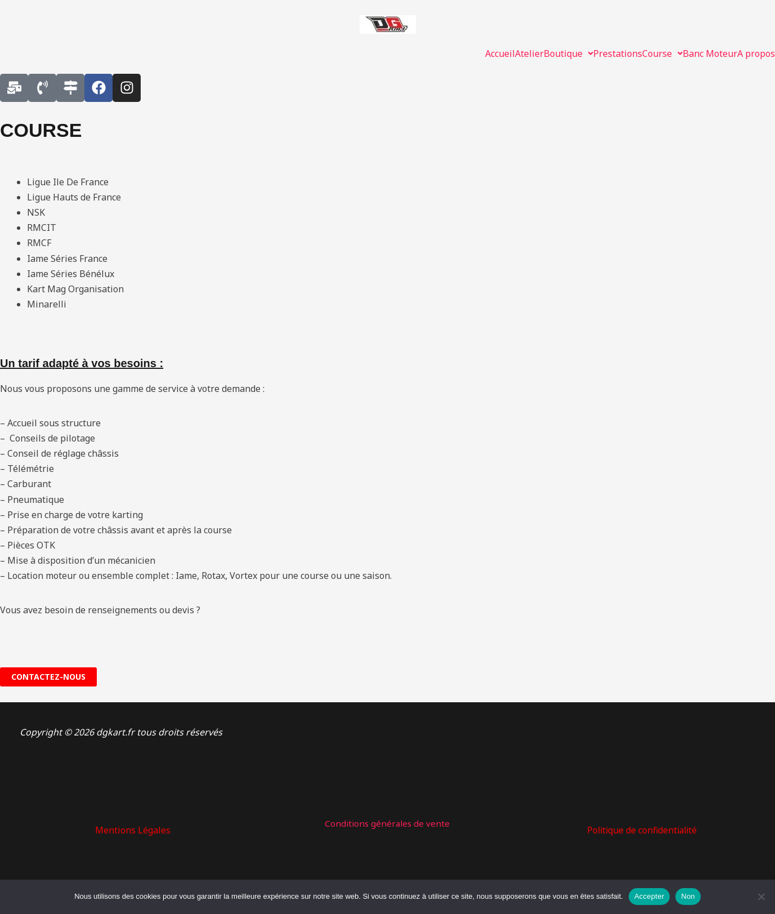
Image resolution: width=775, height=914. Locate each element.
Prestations (617, 53)
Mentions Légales (133, 830)
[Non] (761, 896)
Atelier (529, 53)
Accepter (649, 896)
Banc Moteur (710, 53)
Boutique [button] (568, 53)
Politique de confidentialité (642, 830)
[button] (568, 53)
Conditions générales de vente (387, 823)
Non (688, 896)
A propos (756, 53)
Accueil (500, 53)
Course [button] (662, 53)
